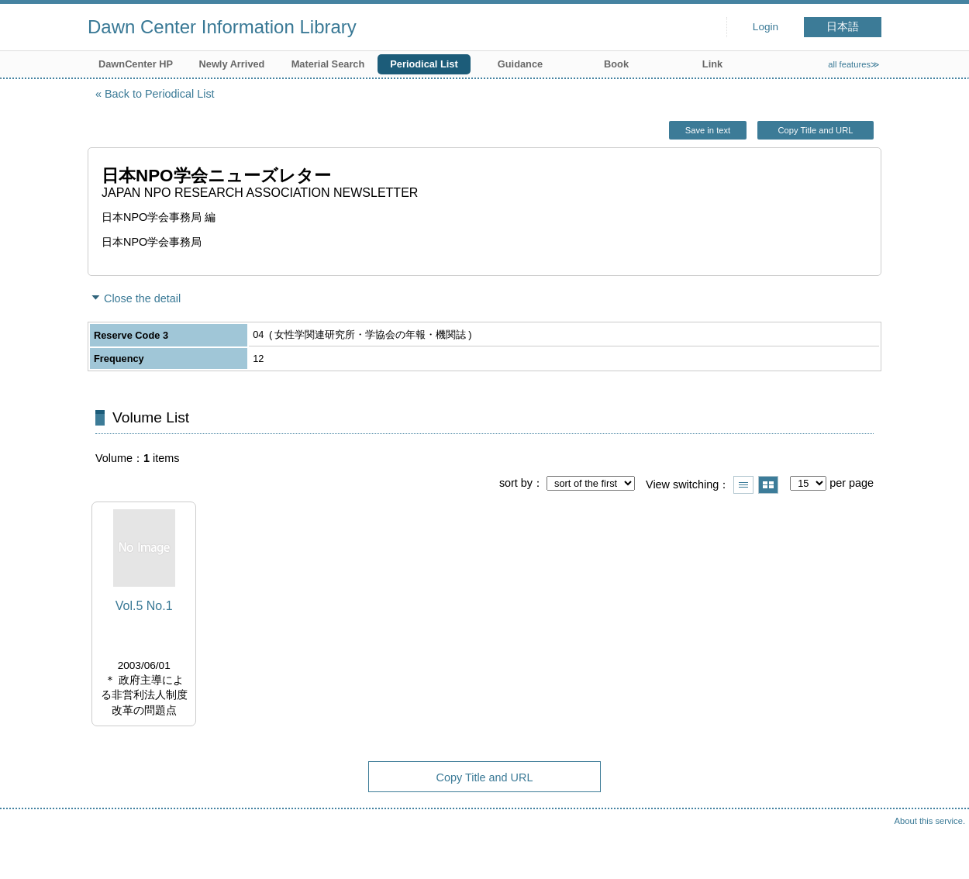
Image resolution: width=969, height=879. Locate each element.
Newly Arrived (232, 64)
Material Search (328, 64)
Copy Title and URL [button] (815, 130)
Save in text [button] (707, 130)
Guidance (520, 64)
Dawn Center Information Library (222, 26)
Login (765, 27)
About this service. (930, 821)
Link (712, 64)
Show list (743, 485)
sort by (516, 483)
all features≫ (854, 64)
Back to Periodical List (160, 94)
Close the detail (142, 298)
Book (616, 64)
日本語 (842, 27)
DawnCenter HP (135, 64)
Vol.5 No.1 (144, 605)
